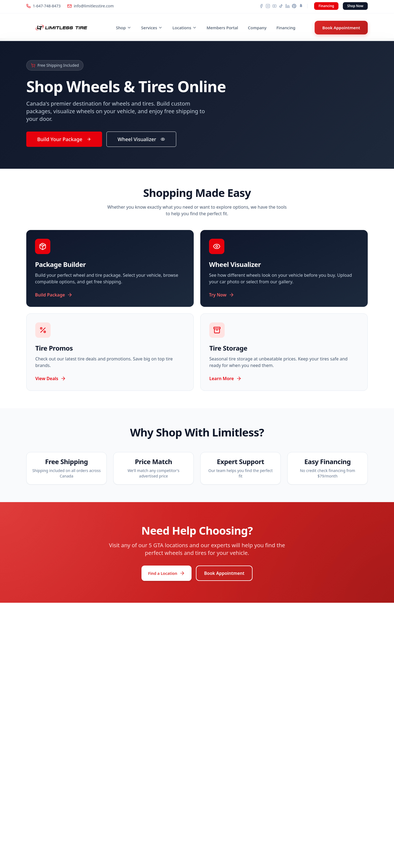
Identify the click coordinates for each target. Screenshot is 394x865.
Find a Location (166, 575)
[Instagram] (268, 6)
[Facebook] (261, 6)
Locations (184, 27)
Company (257, 27)
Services (152, 27)
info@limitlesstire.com (90, 5)
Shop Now (355, 6)
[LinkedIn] (287, 6)
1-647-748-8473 (43, 5)
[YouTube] (274, 6)
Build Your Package (64, 139)
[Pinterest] (294, 6)
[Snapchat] (301, 6)
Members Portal (222, 27)
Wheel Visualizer (141, 139)
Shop (123, 27)
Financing (326, 6)
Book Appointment (341, 27)
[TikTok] (281, 6)
